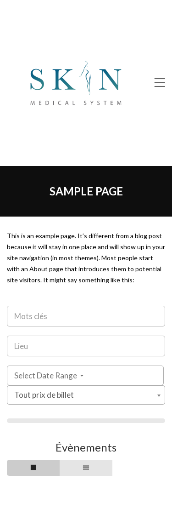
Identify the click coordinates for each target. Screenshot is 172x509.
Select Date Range (50, 375)
